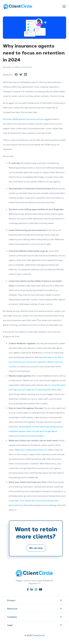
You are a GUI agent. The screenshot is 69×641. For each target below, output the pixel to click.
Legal (34, 625)
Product (34, 600)
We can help (36, 548)
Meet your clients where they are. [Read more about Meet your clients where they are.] (31, 449)
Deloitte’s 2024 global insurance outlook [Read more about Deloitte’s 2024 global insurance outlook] (23, 119)
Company (34, 616)
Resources (34, 608)
